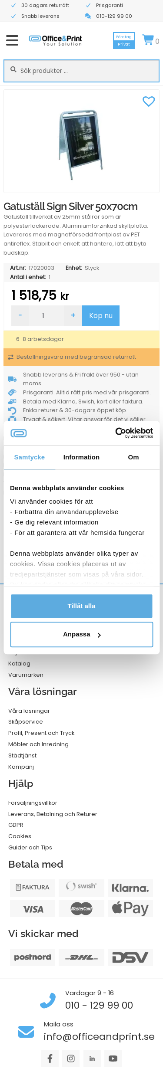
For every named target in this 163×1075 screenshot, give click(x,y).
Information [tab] (81, 457)
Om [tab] (133, 457)
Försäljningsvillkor (32, 802)
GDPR (15, 825)
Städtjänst (22, 755)
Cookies (19, 836)
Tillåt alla (82, 606)
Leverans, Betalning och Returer (52, 814)
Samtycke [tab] (29, 457)
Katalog (19, 663)
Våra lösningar (29, 710)
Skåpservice (25, 721)
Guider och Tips (30, 847)
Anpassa (82, 634)
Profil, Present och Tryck (41, 733)
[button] (148, 100)
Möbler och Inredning (38, 744)
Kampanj (21, 766)
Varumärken (25, 674)
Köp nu (101, 316)
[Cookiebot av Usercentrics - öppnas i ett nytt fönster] (116, 433)
